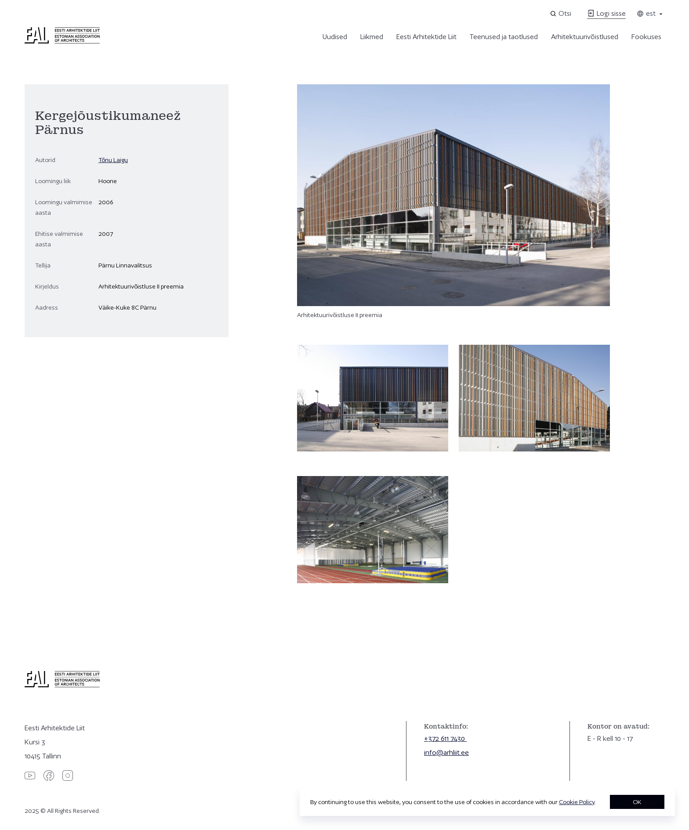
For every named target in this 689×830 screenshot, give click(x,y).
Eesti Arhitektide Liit (426, 36)
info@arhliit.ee (446, 752)
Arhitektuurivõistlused (584, 36)
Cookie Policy (577, 801)
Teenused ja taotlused (504, 36)
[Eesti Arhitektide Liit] (62, 41)
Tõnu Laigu (113, 159)
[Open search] (561, 13)
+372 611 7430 (445, 738)
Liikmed (371, 36)
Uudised (335, 36)
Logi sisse (606, 13)
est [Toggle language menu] (650, 13)
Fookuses (646, 36)
